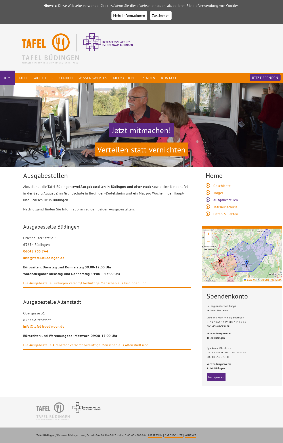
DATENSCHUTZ (173, 435)
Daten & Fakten (225, 214)
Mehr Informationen (129, 15)
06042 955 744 (35, 251)
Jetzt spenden (265, 77)
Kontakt (169, 78)
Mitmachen (123, 78)
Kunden (66, 78)
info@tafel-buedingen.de (43, 258)
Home (7, 78)
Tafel (23, 78)
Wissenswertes (93, 78)
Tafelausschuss (225, 207)
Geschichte (222, 185)
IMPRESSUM (155, 435)
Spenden (147, 78)
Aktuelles (43, 78)
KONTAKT (190, 435)
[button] (246, 263)
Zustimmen (161, 15)
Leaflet (250, 279)
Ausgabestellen (225, 200)
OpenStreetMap (271, 279)
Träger (218, 193)
